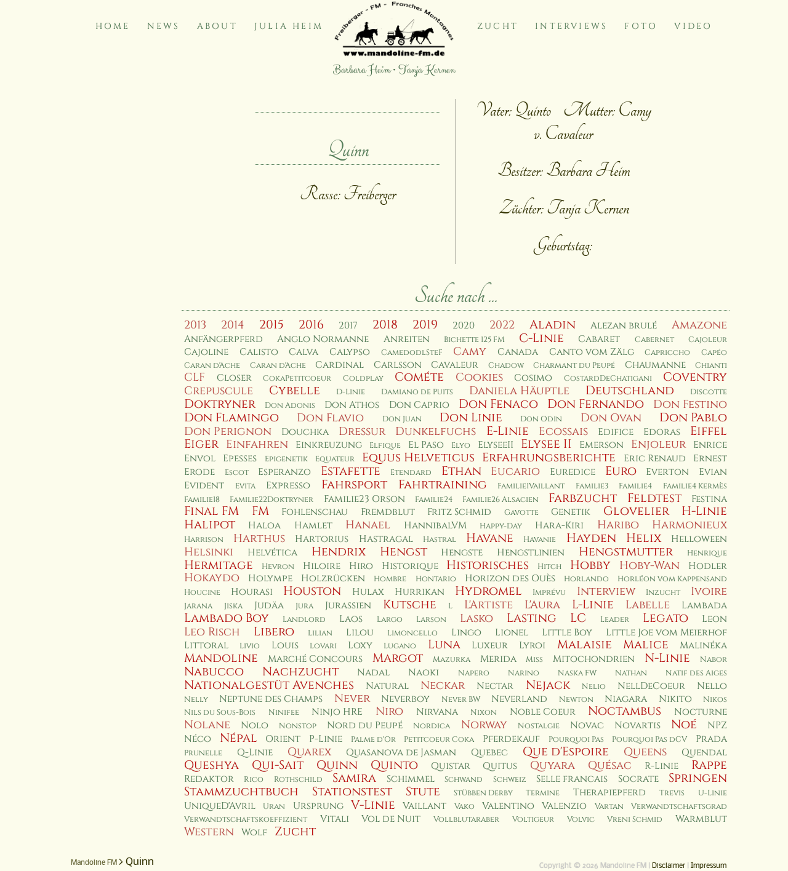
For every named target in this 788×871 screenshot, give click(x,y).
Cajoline (206, 352)
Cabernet (654, 340)
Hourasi (252, 592)
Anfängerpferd (223, 339)
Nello (712, 686)
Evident (204, 485)
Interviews (571, 26)
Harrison (203, 540)
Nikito (675, 699)
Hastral (439, 540)
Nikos (715, 699)
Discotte (708, 392)
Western (209, 832)
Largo (390, 619)
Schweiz (509, 779)
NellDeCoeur (651, 686)
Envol (199, 458)
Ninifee (283, 712)
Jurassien (348, 605)
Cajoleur (707, 340)
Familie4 (635, 486)
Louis (285, 645)
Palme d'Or (373, 739)
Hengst (403, 552)
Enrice (710, 445)
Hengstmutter (626, 552)
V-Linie (373, 805)
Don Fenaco (498, 404)
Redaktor (209, 779)
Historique (410, 566)
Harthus (259, 538)
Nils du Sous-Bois (219, 712)
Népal (238, 738)
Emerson (601, 445)
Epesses (240, 458)
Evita (245, 486)
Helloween (699, 539)
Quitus (500, 766)
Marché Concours (315, 659)
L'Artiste (488, 605)
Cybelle (294, 391)
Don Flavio (330, 418)
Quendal (704, 752)
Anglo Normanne (323, 339)
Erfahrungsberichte (549, 458)
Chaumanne (655, 365)
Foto (640, 26)
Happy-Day (501, 526)
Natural (387, 686)
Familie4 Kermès (695, 486)
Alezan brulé (623, 325)
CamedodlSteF (412, 353)
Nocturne (700, 712)
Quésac (610, 765)
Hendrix (339, 552)
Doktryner (219, 404)
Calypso (349, 352)
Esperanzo (284, 472)
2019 (425, 325)
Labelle (647, 605)
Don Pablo (693, 418)
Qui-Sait (278, 765)
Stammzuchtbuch (241, 792)
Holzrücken (333, 578)
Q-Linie (255, 752)
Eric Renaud (655, 458)
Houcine (202, 592)
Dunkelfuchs (435, 431)
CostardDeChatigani (608, 378)
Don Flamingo (231, 418)
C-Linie (541, 338)
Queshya (211, 765)
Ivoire (709, 591)
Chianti (711, 365)
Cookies (479, 377)
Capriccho (667, 353)
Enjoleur (658, 444)
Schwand (463, 779)
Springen (698, 778)
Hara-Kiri (559, 525)
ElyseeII (495, 445)
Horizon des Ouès (510, 578)
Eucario (515, 471)
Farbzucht (583, 498)
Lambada (704, 605)
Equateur (335, 459)
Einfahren (257, 444)
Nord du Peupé (365, 725)
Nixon (483, 712)
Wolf (254, 832)
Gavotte (521, 512)
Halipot (209, 525)
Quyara (552, 765)
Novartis (637, 725)
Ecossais (563, 431)
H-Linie (704, 511)
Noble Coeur (543, 712)
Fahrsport (354, 485)
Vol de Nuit (390, 819)
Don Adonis (290, 405)
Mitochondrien (594, 659)
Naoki (423, 672)
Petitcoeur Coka (439, 739)
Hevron (278, 567)
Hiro (361, 566)
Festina (709, 499)
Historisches (487, 565)
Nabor (713, 659)
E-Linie (507, 431)
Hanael (367, 525)
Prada (711, 739)
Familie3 (592, 486)
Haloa (264, 525)
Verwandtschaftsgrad (679, 806)
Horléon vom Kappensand (672, 579)
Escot (237, 472)
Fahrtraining (442, 485)
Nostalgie (539, 726)
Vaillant (424, 806)
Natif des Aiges (696, 673)
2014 (232, 325)
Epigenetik (286, 459)
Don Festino (690, 404)
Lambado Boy (226, 618)
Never (352, 698)
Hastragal (386, 539)
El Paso (426, 445)
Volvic (581, 819)
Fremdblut (388, 512)
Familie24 (433, 500)
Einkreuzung (329, 445)
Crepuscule (218, 391)
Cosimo (533, 378)
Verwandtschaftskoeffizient (245, 819)
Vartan (609, 806)
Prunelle (203, 753)
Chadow (506, 365)
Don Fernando (595, 404)
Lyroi (532, 645)
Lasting (532, 618)
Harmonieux (689, 525)
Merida (498, 659)
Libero (274, 632)
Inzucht (663, 592)
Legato (665, 618)
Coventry (695, 377)
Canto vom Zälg (591, 352)
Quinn (337, 765)
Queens (645, 752)
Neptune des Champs (271, 699)
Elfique (385, 445)
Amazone (699, 325)
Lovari (323, 646)
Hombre (390, 579)
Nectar (494, 686)
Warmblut (701, 819)
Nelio (594, 687)
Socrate (638, 779)
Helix (643, 538)
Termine (543, 793)
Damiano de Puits (417, 392)
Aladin (552, 325)
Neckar (442, 685)
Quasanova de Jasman (401, 752)
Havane (489, 538)
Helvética (272, 552)
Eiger (201, 444)
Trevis (672, 793)
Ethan (461, 471)
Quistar (450, 766)
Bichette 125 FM (474, 340)
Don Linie (471, 418)
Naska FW (577, 673)
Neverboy (405, 699)
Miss (534, 659)
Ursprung (318, 806)
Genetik (570, 512)
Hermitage (218, 565)
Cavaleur (454, 365)
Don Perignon (227, 431)
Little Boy (567, 632)
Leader (614, 619)
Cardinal (339, 365)
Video (693, 26)
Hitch (549, 567)
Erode (199, 472)
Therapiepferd (609, 792)
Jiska (233, 606)
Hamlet (313, 525)
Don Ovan (611, 418)
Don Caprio (419, 405)
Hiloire (321, 566)
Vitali (334, 819)
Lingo (466, 632)
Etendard (411, 472)
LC (578, 618)
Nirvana (437, 712)
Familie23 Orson (364, 499)
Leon (714, 619)
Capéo (714, 353)
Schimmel (411, 779)
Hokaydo (211, 578)
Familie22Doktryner (271, 500)
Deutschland (629, 391)
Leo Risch (212, 632)
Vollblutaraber (466, 819)
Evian (713, 472)
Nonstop (297, 726)
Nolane (207, 725)
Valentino (508, 806)
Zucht (497, 26)
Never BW (460, 699)
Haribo (618, 525)
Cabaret (599, 339)
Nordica (431, 726)
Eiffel (708, 431)
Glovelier (636, 511)
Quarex (309, 752)
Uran (274, 806)
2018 (385, 325)
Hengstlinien (531, 552)
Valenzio (564, 806)
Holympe (270, 578)
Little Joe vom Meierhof (666, 632)
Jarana (198, 606)
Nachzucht (300, 672)
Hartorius (321, 539)
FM (260, 511)
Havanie (539, 540)
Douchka (305, 432)
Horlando (586, 579)
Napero (473, 673)
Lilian (320, 633)
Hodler (707, 566)
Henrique (707, 553)
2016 (311, 325)
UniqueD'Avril (219, 806)
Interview (606, 591)
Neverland (519, 699)
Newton (576, 699)
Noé (684, 725)
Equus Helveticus (418, 458)
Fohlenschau (314, 512)
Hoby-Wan (649, 565)
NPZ (717, 725)
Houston (312, 591)
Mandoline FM (94, 863)
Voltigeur (533, 819)
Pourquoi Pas (576, 739)
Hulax (368, 592)
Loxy (360, 645)
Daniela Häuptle (519, 391)
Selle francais (572, 779)
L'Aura (542, 605)
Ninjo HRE (337, 712)
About (217, 26)
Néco (197, 739)
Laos (351, 619)
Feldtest (654, 498)
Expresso (288, 485)
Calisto (258, 352)
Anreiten (407, 339)
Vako (464, 806)
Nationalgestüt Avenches (269, 685)
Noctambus (624, 711)
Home (113, 26)
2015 (271, 325)
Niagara (626, 699)
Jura (304, 606)
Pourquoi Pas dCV (649, 739)
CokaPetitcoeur (297, 378)
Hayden (591, 538)
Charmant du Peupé (574, 365)
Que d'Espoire (566, 752)
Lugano (400, 646)
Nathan (631, 673)
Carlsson (398, 365)
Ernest (710, 458)
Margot (397, 658)
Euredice (572, 472)
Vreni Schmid (634, 819)
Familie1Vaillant (531, 486)
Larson (431, 619)
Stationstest (352, 792)
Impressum (708, 866)
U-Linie (712, 793)
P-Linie (325, 739)
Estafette (350, 471)
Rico (253, 779)
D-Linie (350, 392)
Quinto (394, 765)
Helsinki (208, 552)
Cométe (419, 377)
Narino (523, 673)
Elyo (460, 445)
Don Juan (402, 419)
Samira (354, 778)
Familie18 (202, 500)
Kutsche (409, 605)
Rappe (709, 765)
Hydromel (488, 591)
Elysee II (546, 444)
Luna (444, 645)
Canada (517, 352)
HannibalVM (435, 525)
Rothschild (298, 779)
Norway (484, 725)
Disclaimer (668, 866)
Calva (303, 352)
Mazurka (451, 659)
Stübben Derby (483, 793)
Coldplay (363, 378)
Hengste (462, 552)
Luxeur (490, 645)
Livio (249, 646)
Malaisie (584, 645)
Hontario (436, 579)
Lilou (360, 632)
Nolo (254, 725)
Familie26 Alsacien (500, 500)
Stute (423, 792)
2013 (195, 325)
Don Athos (351, 405)
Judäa (269, 605)
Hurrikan (419, 592)
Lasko (476, 618)
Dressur (362, 431)
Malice (646, 645)
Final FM (211, 511)
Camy (469, 351)
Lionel (511, 632)
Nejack (548, 685)
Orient (282, 739)
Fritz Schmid (459, 512)
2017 (348, 325)
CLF (194, 377)
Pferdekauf (511, 739)
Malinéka (703, 645)
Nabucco (214, 672)
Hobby (590, 565)
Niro (389, 711)
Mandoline (221, 658)
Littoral (206, 645)
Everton (667, 472)
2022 (502, 325)
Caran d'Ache (212, 365)
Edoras (661, 432)
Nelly (196, 699)
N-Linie (667, 658)
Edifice (615, 432)
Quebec (489, 752)
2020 (463, 325)
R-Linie (661, 766)
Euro (621, 471)
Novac (587, 725)
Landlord (304, 619)
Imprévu (549, 592)
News (163, 26)
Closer (234, 378)
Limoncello (412, 633)
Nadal (373, 672)
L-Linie (593, 605)
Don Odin (541, 419)
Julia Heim (288, 26)
